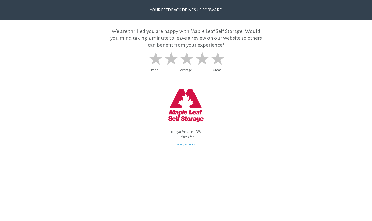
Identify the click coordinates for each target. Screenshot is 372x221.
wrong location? (186, 144)
